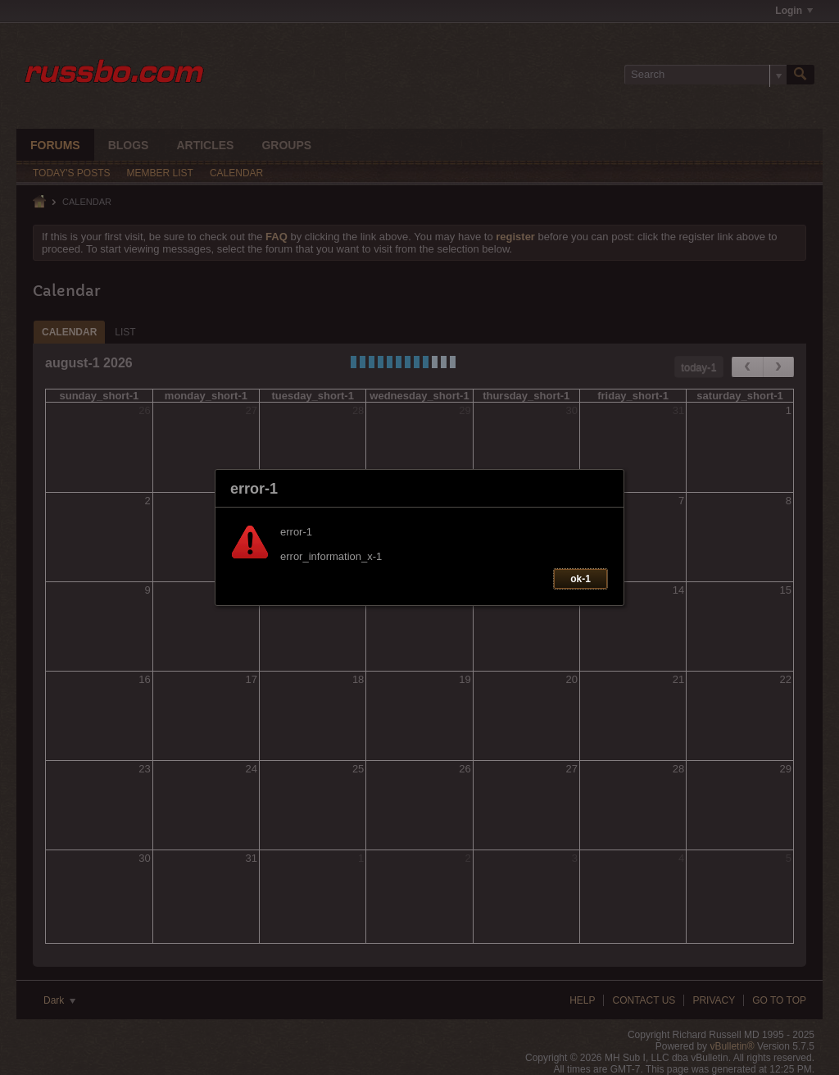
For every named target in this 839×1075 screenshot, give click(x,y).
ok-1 (580, 579)
